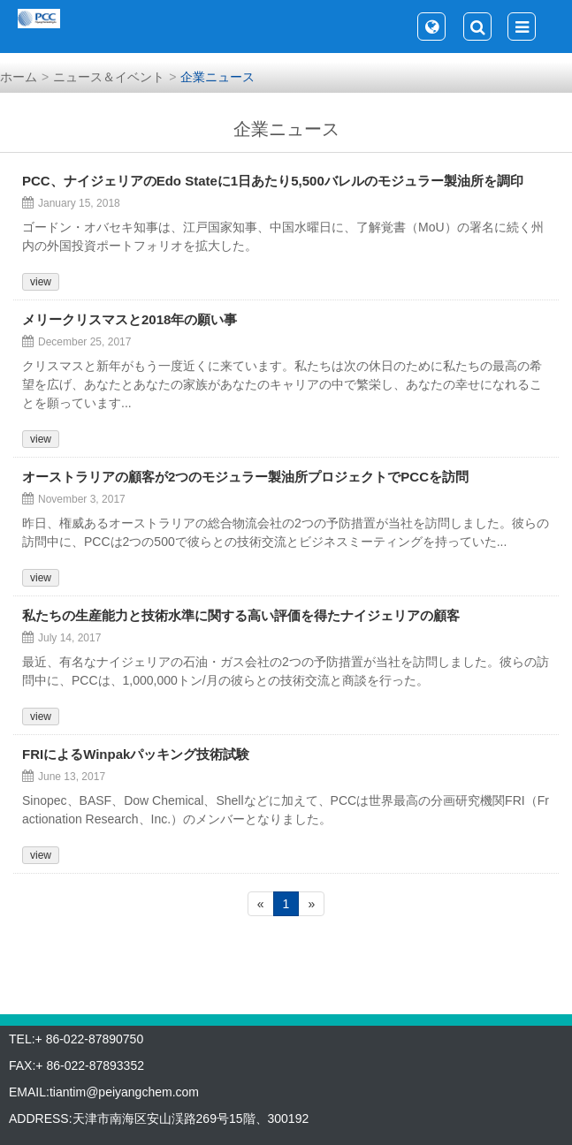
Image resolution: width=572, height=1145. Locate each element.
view (40, 282)
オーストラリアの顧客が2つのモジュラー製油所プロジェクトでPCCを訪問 (245, 477)
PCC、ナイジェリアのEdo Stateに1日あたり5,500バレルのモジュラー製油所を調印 (272, 181)
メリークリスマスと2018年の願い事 (129, 320)
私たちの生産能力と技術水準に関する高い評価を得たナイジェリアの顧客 (241, 616)
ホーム (18, 77)
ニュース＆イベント (108, 77)
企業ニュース (217, 77)
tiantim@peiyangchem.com (124, 1092)
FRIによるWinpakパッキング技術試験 (135, 754)
